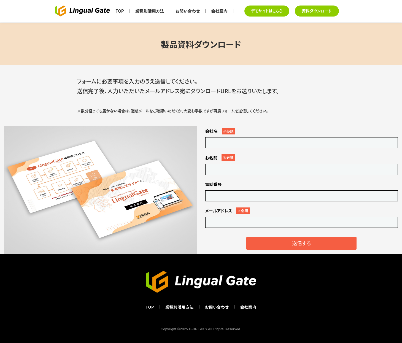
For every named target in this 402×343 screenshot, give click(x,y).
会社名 (220, 131)
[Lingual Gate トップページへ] (82, 11)
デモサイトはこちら (266, 10)
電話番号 (213, 184)
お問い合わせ (188, 11)
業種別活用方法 (149, 11)
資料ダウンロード (317, 10)
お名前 (220, 157)
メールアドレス (227, 210)
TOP (119, 11)
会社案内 (219, 11)
